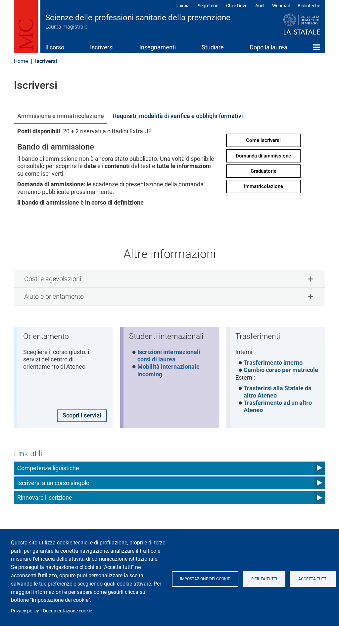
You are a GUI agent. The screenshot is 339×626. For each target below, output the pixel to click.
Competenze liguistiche (48, 469)
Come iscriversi (263, 140)
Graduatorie (263, 171)
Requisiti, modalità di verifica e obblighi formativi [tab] (178, 115)
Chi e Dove (236, 5)
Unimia (182, 5)
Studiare (213, 47)
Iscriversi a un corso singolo (53, 483)
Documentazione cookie (67, 610)
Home (316, 47)
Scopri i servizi (81, 416)
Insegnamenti (157, 47)
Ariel (259, 5)
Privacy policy (25, 610)
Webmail (281, 5)
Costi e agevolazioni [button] (52, 279)
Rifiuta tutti (266, 579)
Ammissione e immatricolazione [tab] (60, 115)
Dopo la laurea (268, 47)
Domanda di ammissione (263, 156)
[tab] (169, 278)
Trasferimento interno (273, 363)
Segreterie (208, 5)
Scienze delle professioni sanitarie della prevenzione (137, 17)
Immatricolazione (263, 186)
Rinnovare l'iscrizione (44, 498)
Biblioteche (309, 5)
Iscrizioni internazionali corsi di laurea (169, 356)
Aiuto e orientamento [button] (54, 296)
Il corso (54, 47)
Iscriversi (102, 47)
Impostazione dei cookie (206, 579)
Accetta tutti (315, 579)
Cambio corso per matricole (281, 370)
